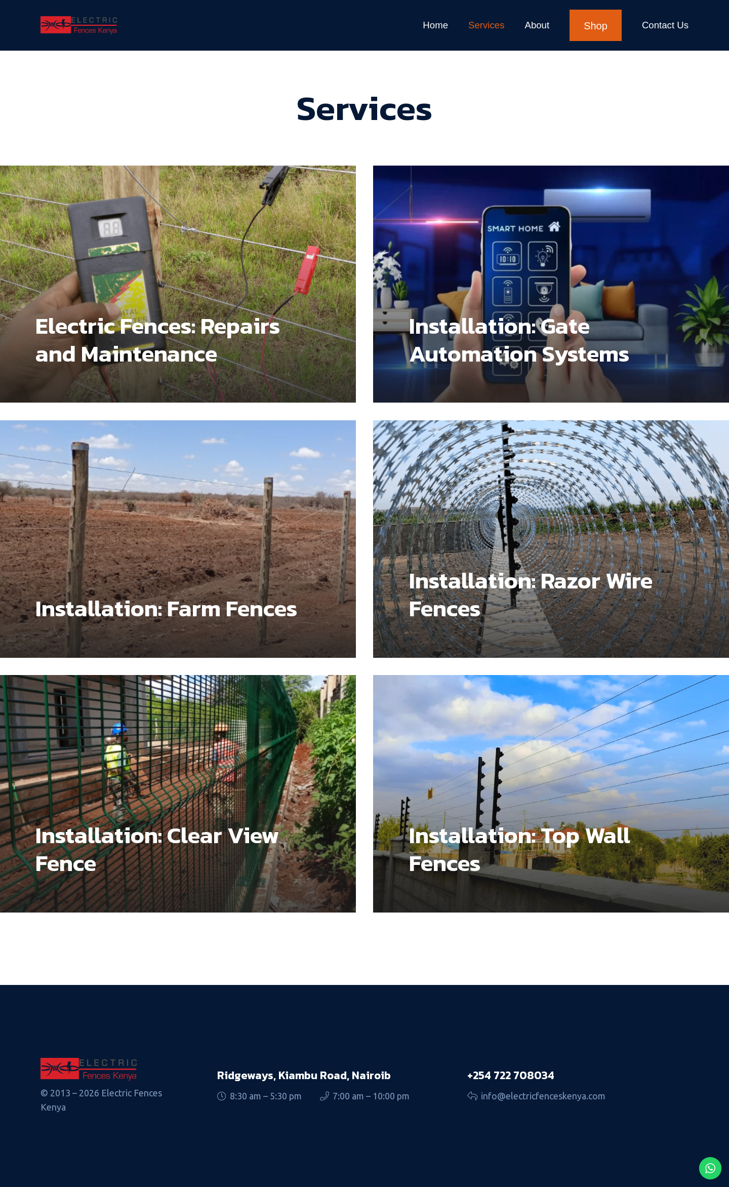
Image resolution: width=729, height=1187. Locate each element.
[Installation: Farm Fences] (178, 538)
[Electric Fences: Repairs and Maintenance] (178, 284)
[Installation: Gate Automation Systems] (551, 284)
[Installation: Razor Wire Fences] (551, 538)
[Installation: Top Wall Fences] (551, 793)
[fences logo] (78, 25)
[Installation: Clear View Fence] (178, 793)
